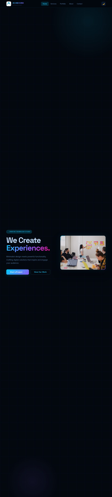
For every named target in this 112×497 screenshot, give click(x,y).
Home (45, 4)
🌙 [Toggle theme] (103, 4)
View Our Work (40, 273)
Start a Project (16, 273)
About (71, 4)
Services (53, 4)
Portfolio (63, 4)
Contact (79, 4)
